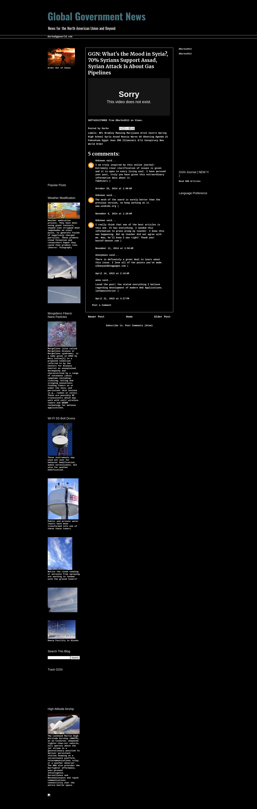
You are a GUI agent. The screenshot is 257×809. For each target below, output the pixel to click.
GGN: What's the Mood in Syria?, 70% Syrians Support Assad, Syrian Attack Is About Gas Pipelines (128, 63)
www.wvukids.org (106, 206)
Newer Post (96, 316)
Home (129, 316)
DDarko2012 (185, 54)
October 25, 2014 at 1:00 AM (113, 188)
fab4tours (101, 181)
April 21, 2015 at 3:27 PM (112, 298)
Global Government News (97, 16)
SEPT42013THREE (97, 120)
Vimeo (138, 120)
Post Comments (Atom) (139, 325)
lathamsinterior (105, 291)
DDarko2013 (122, 120)
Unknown (100, 160)
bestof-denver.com (107, 240)
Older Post (162, 316)
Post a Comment (101, 305)
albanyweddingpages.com (110, 266)
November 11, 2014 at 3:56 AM (114, 248)
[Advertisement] (61, 125)
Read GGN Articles (190, 181)
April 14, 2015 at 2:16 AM (112, 273)
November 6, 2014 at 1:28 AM (113, 213)
